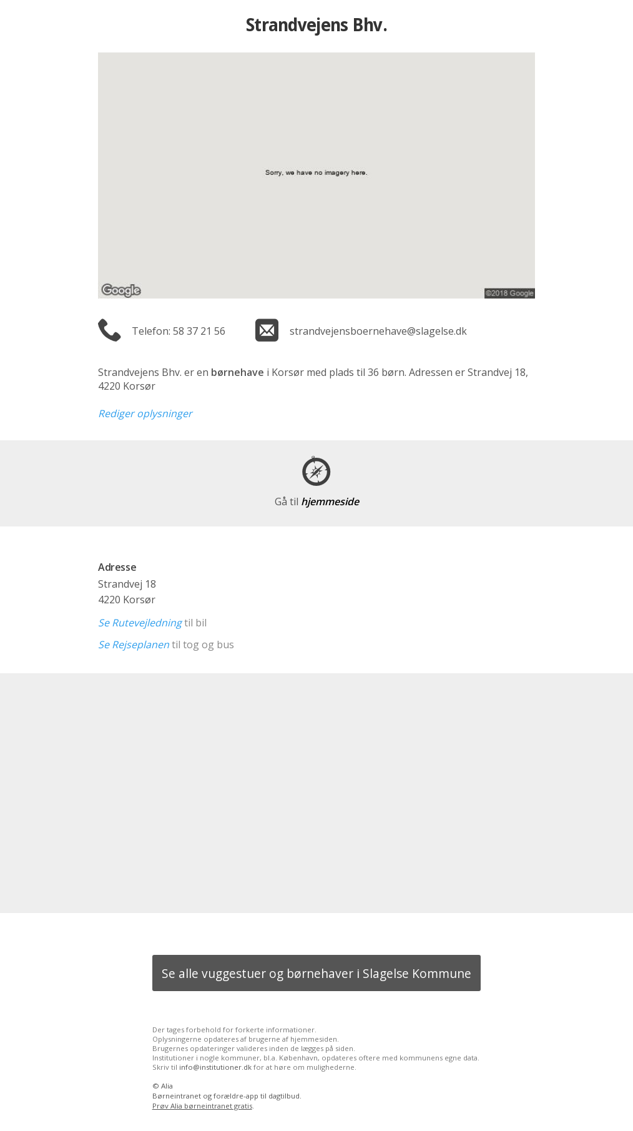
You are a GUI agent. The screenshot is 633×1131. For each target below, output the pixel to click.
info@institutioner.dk (215, 1067)
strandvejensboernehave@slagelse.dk (378, 331)
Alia (167, 1085)
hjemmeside (317, 501)
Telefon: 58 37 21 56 (178, 331)
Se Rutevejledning (140, 623)
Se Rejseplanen (133, 644)
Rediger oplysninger (145, 413)
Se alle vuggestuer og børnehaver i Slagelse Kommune (316, 973)
